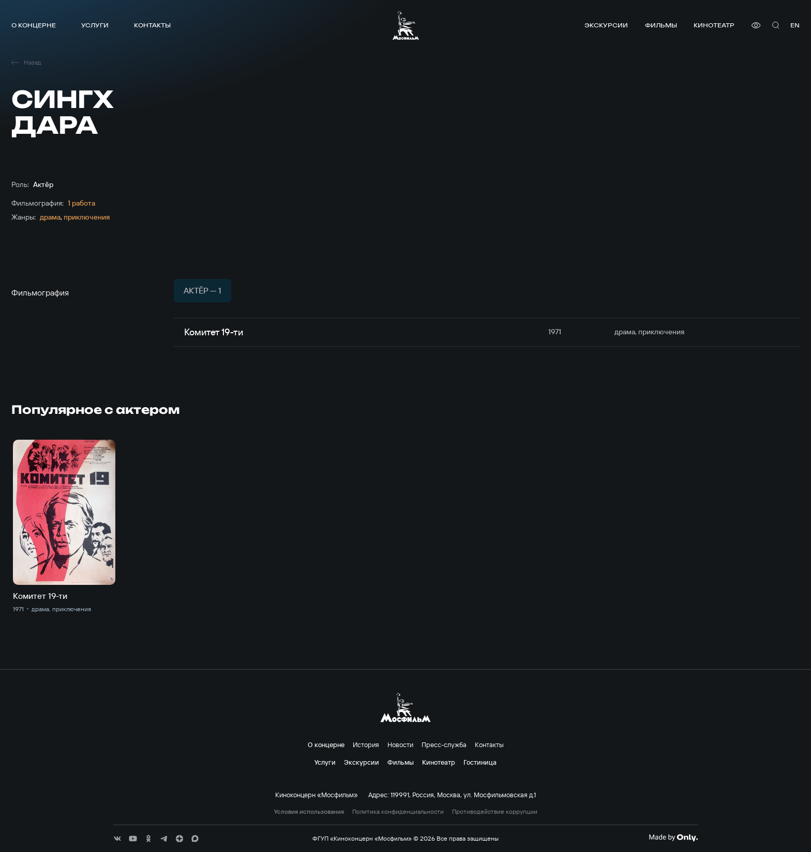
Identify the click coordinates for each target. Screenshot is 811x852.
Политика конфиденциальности (398, 811)
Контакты (152, 25)
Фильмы (661, 25)
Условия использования (309, 811)
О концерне (33, 25)
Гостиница (480, 762)
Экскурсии (606, 25)
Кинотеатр (714, 25)
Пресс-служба (444, 744)
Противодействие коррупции (494, 811)
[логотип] (406, 25)
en (795, 25)
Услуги (95, 25)
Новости (400, 744)
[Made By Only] (673, 837)
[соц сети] (117, 838)
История (366, 744)
